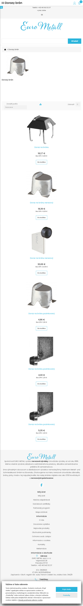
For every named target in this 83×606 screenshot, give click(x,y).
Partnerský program (41, 507)
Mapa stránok (41, 511)
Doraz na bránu (41, 146)
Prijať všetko (66, 589)
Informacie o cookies (41, 540)
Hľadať (74, 41)
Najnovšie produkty (41, 527)
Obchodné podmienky (41, 532)
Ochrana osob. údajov (41, 536)
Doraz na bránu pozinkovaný (41, 312)
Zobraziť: (71, 106)
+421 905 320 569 (42, 581)
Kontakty (41, 544)
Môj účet (41, 495)
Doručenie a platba (41, 523)
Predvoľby (66, 595)
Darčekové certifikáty (41, 503)
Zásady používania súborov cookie (30, 600)
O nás (41, 519)
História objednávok (41, 499)
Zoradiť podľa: (12, 106)
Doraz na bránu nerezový (41, 202)
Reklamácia (41, 548)
